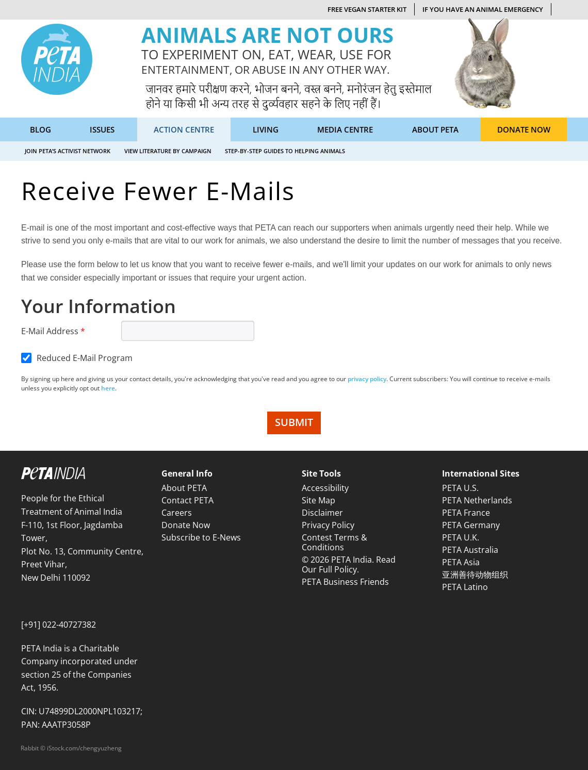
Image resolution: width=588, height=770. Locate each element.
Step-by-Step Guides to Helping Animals (285, 151)
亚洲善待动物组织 (475, 574)
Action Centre (184, 129)
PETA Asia (461, 562)
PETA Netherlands (477, 500)
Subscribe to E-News (201, 537)
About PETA (435, 129)
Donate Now (523, 129)
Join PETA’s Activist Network (67, 151)
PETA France (466, 512)
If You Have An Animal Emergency (482, 9)
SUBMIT (294, 422)
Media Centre (345, 129)
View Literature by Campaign (167, 151)
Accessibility (325, 488)
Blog (40, 129)
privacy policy (367, 378)
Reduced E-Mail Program (85, 358)
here (108, 388)
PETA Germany (471, 525)
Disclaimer (322, 512)
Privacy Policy (328, 525)
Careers (176, 512)
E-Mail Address (49, 331)
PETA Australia (470, 549)
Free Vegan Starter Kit (367, 9)
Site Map (318, 500)
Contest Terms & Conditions (334, 542)
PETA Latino (465, 587)
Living (266, 129)
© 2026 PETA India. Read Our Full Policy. (349, 564)
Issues (102, 129)
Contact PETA (187, 500)
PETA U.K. (460, 537)
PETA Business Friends (345, 581)
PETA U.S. (460, 488)
